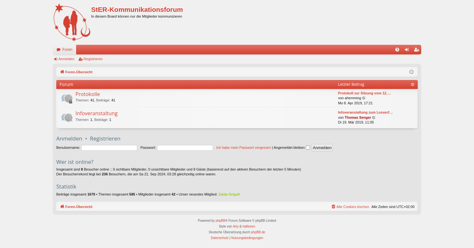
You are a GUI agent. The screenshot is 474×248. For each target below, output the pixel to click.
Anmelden (67, 59)
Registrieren (93, 59)
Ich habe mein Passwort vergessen (243, 147)
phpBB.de (258, 232)
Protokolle (87, 94)
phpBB (220, 220)
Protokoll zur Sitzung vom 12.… (364, 93)
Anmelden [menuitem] (408, 50)
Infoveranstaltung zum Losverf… (365, 112)
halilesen (248, 226)
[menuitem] (397, 49)
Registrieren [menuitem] (418, 50)
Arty (236, 226)
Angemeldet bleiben (292, 147)
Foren (67, 49)
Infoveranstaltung (96, 113)
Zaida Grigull (229, 194)
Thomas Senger (358, 117)
